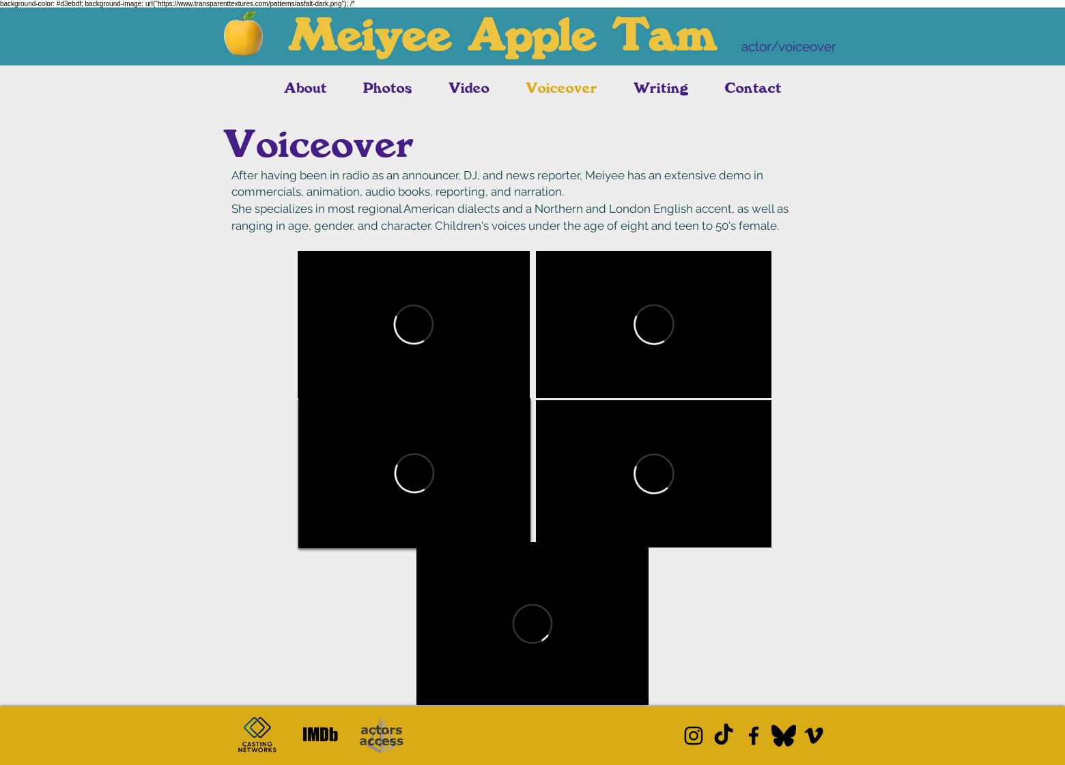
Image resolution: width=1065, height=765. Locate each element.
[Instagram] (693, 735)
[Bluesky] (783, 735)
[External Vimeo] (414, 324)
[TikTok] (723, 735)
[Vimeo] (813, 735)
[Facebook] (753, 735)
